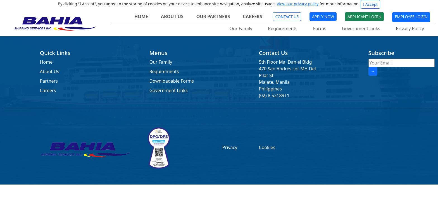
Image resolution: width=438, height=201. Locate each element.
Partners (49, 81)
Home (46, 62)
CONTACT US (287, 16)
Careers (48, 90)
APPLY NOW (323, 16)
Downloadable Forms (171, 81)
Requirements (282, 28)
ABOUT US (172, 16)
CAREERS (252, 16)
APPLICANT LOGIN (364, 16)
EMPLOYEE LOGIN (411, 16)
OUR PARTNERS (213, 16)
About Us (49, 71)
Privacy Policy (410, 28)
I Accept (370, 4)
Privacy (229, 147)
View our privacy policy (297, 3)
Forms (319, 28)
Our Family (240, 28)
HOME (141, 16)
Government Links (361, 28)
